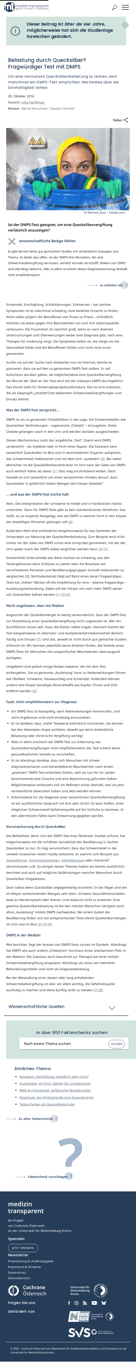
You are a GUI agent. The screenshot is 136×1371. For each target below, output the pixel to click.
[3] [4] (65, 594)
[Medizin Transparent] (33, 7)
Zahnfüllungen (73, 860)
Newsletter (18, 1255)
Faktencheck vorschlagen (48, 1176)
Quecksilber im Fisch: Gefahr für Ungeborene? (55, 1083)
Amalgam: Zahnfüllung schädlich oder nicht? (54, 1076)
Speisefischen (16, 860)
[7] (105, 549)
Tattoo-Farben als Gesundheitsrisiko (47, 1104)
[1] (55, 471)
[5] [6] (47, 924)
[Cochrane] (27, 1290)
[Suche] (114, 8)
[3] (100, 549)
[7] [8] (98, 990)
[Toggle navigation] (125, 6)
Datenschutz (17, 1272)
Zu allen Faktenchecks (36, 1119)
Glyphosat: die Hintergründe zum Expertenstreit (56, 1097)
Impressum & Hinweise (24, 1267)
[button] (66, 1009)
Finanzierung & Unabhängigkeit (31, 1261)
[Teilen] (120, 120)
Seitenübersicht (19, 1278)
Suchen (116, 1044)
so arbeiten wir (111, 285)
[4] (103, 459)
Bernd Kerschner (35, 108)
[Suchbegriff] (73, 1044)
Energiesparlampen (44, 860)
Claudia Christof (62, 108)
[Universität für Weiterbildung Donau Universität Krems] (89, 1292)
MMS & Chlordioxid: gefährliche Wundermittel (55, 1090)
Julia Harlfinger (33, 102)
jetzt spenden (23, 1248)
